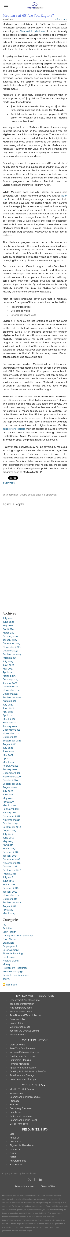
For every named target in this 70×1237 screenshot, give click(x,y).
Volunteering (16, 1093)
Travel (6, 978)
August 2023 (9, 657)
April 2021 (8, 758)
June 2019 (8, 837)
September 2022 (12, 697)
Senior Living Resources (16, 975)
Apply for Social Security (23, 1067)
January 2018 (10, 891)
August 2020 (10, 787)
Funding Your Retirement (22, 1056)
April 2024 (8, 629)
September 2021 (12, 740)
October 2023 (10, 650)
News (13, 1153)
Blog (12, 1134)
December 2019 (11, 816)
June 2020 (8, 794)
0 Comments (61, 19)
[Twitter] (29, 1179)
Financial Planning (13, 953)
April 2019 (8, 844)
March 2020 (9, 805)
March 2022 (9, 719)
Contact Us (16, 1141)
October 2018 (10, 866)
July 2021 (8, 747)
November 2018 (12, 863)
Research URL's (18, 1034)
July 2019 (8, 834)
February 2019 (10, 852)
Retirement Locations (21, 1116)
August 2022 (9, 701)
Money (6, 964)
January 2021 (10, 769)
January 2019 (10, 855)
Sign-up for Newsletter (22, 1145)
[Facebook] (35, 1179)
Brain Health (9, 931)
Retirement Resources (15, 967)
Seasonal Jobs (17, 1019)
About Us (14, 1137)
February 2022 (10, 722)
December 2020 (12, 773)
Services (14, 1104)
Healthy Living (10, 960)
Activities (7, 928)
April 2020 (8, 801)
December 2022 (11, 686)
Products (14, 1100)
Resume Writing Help (21, 1011)
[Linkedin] (40, 1179)
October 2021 (10, 737)
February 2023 (10, 679)
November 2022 (12, 690)
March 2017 (9, 913)
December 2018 (11, 859)
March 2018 (9, 884)
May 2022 (8, 711)
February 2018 (10, 888)
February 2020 (11, 809)
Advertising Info (18, 1160)
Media (13, 1157)
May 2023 (8, 668)
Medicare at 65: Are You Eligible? (28, 15)
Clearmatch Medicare (32, 31)
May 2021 (8, 755)
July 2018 (8, 877)
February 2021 (10, 765)
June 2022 (8, 708)
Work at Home (17, 1044)
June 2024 (8, 621)
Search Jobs (16, 1023)
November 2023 (12, 647)
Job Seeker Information (22, 1004)
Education (8, 942)
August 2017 (9, 906)
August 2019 (9, 830)
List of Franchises (19, 1124)
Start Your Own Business (22, 1048)
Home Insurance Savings (23, 1079)
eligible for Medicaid (14, 428)
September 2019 (12, 827)
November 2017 (11, 895)
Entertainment (10, 950)
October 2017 (10, 899)
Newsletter (15, 1149)
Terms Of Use (48, 1186)
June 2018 (8, 880)
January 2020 (10, 812)
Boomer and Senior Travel (23, 1120)
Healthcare (9, 957)
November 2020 (12, 776)
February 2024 (10, 636)
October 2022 (10, 693)
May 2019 (8, 841)
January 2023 (10, 683)
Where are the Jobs (20, 1027)
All (4, 924)
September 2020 (12, 783)
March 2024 (9, 632)
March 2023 (9, 675)
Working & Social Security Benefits (28, 1071)
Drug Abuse (9, 939)
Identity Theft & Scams (22, 1089)
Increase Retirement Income (24, 1052)
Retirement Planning (20, 1060)
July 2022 (8, 704)
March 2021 (9, 762)
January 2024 (10, 639)
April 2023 (8, 672)
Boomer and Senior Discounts (25, 1097)
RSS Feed (11, 984)
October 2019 (10, 823)
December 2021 (11, 729)
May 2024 (8, 625)
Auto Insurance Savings (22, 1075)
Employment (10, 946)
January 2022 (10, 726)
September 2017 (12, 902)
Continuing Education (21, 1108)
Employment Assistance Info (25, 1000)
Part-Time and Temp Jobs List (25, 1015)
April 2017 (8, 909)
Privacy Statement (24, 1186)
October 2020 (10, 780)
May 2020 (8, 798)
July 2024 (8, 618)
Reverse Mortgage (13, 971)
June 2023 (8, 665)
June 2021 (8, 751)
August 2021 (9, 744)
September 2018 (12, 870)
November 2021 (11, 733)
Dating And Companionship (18, 935)
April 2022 (8, 715)
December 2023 (11, 643)
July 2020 (8, 791)
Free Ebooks (16, 1164)
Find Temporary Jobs (21, 1007)
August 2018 (9, 873)
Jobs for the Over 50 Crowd (24, 1030)
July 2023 (8, 661)
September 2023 (12, 654)
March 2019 (9, 848)
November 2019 (12, 819)
